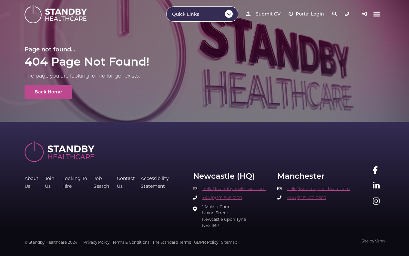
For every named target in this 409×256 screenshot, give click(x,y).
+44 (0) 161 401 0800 (306, 198)
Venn (380, 241)
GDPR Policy (206, 243)
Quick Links (185, 14)
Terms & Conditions (130, 243)
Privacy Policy (96, 243)
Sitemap (229, 243)
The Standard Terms (171, 243)
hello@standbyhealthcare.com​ (234, 189)
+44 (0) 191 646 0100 (222, 198)
